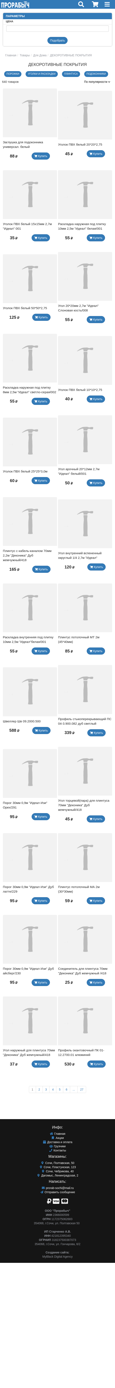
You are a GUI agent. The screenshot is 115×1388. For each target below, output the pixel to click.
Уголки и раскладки (41, 73)
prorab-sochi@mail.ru (57, 1188)
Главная (10, 55)
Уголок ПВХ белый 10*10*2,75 (80, 390)
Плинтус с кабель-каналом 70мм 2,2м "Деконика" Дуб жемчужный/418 (27, 555)
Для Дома (39, 55)
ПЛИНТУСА (71, 73)
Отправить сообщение (57, 1192)
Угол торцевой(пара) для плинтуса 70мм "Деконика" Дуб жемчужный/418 (83, 805)
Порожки (12, 73)
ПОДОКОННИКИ (96, 73)
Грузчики (57, 1146)
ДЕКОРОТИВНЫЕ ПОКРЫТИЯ (70, 55)
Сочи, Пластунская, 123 (57, 1167)
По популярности (97, 81)
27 (81, 1089)
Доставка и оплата (57, 1142)
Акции (57, 1138)
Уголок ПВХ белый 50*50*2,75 (25, 308)
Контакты (57, 1150)
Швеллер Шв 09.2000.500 (22, 721)
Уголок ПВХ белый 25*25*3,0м (25, 471)
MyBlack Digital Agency (57, 1256)
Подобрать (57, 40)
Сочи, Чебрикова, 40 (57, 1171)
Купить (40, 156)
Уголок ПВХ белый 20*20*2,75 (80, 144)
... (74, 1089)
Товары (24, 55)
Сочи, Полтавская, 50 (57, 1163)
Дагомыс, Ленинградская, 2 (57, 1175)
